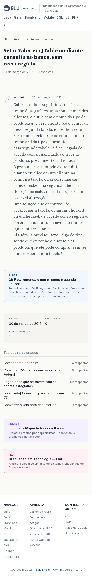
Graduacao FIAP (41, 528)
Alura (68, 516)
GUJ (7, 39)
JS (68, 17)
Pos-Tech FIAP (40, 534)
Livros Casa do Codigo (40, 542)
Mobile (48, 17)
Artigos (35, 523)
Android (10, 25)
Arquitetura (11, 556)
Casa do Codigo (76, 527)
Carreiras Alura (40, 511)
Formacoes (37, 517)
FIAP (68, 522)
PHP (75, 17)
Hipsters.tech (74, 533)
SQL (60, 17)
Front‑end (33, 17)
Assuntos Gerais (27, 39)
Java (7, 17)
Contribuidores (62, 569)
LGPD (78, 569)
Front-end (10, 523)
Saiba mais (43, 569)
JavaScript (11, 539)
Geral (18, 17)
